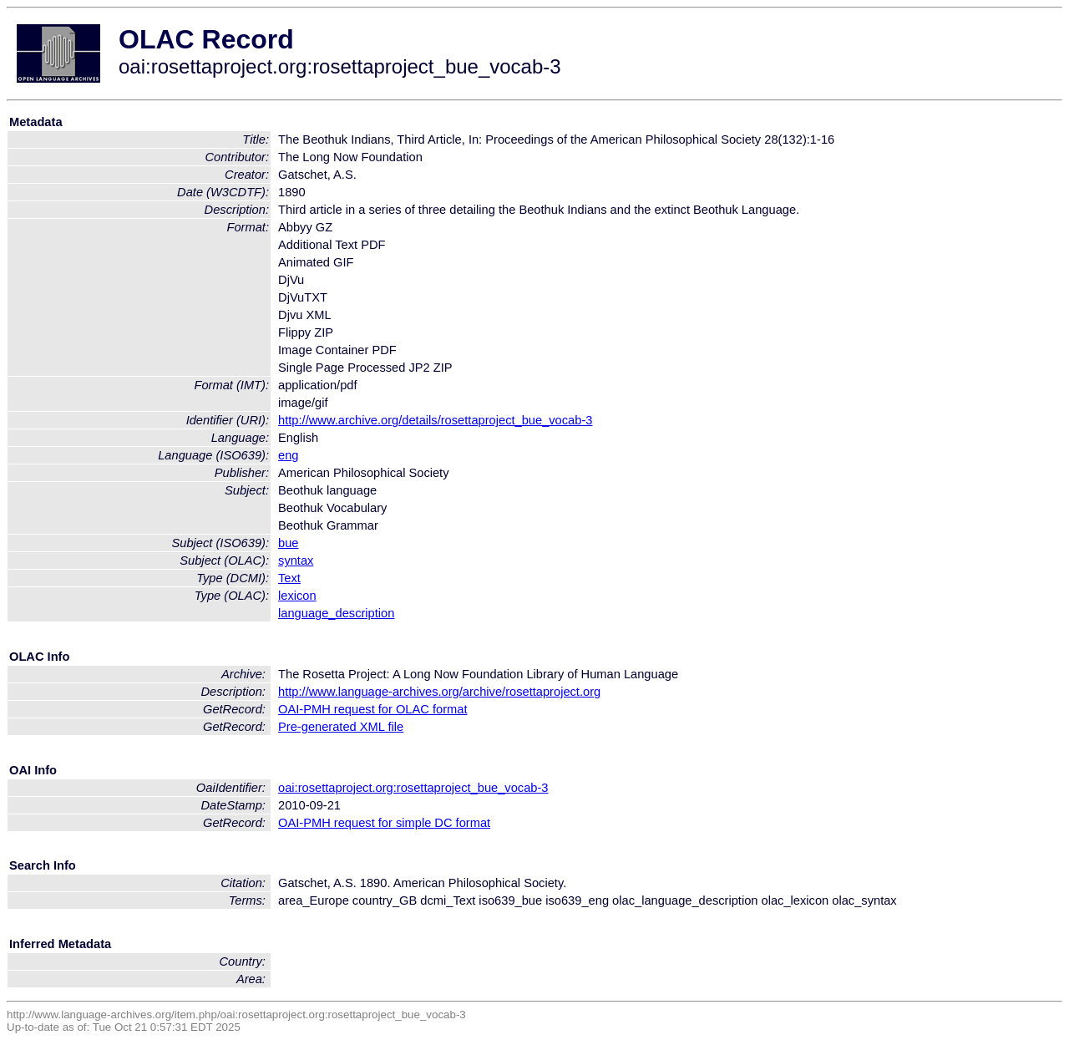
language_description (336, 613)
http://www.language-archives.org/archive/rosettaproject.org (439, 691)
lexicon (297, 595)
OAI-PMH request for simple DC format (384, 822)
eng (288, 455)
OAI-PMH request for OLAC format (372, 709)
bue (288, 543)
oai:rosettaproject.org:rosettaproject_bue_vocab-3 (413, 787)
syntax (295, 560)
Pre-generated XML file (340, 726)
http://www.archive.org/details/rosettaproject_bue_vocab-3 (435, 420)
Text (289, 578)
